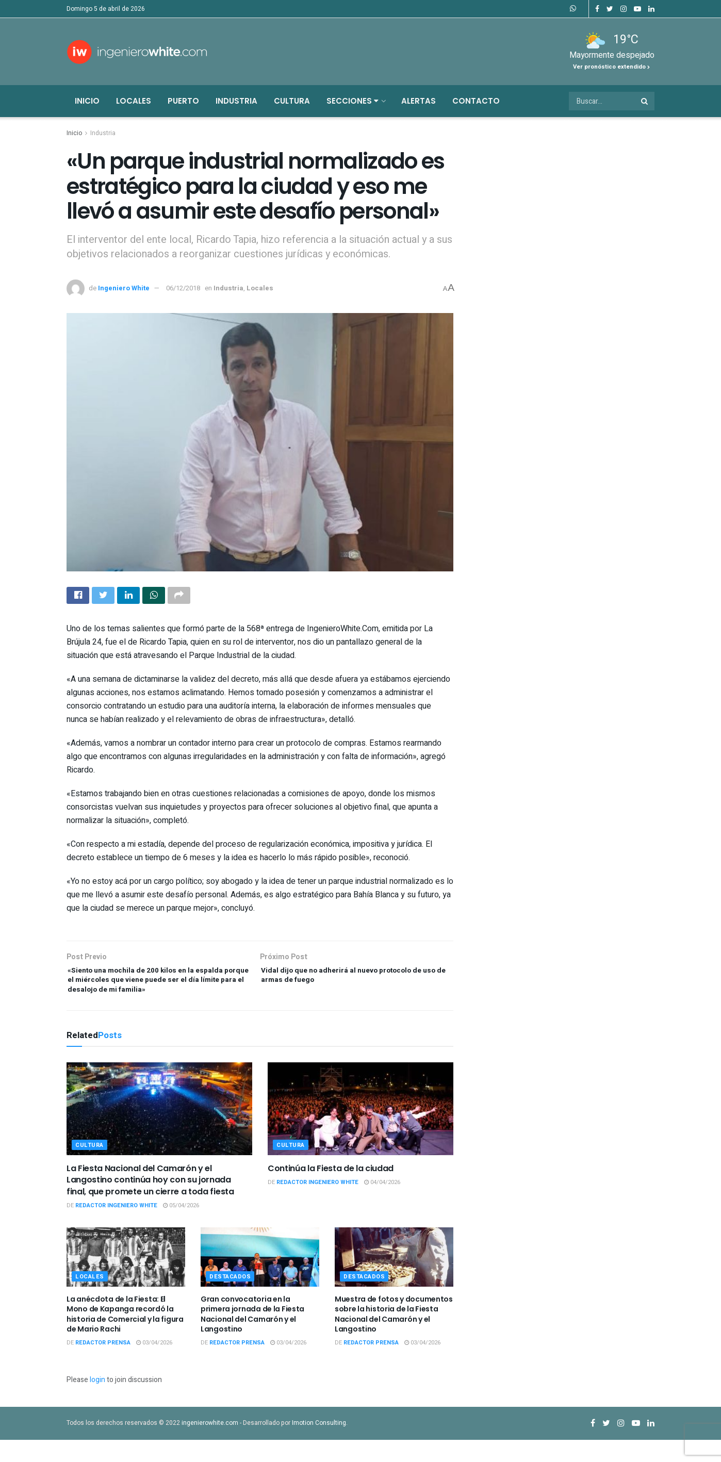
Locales (133, 100)
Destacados (230, 1298)
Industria (236, 100)
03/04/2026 (154, 1364)
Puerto (183, 100)
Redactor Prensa (102, 1364)
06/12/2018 (183, 288)
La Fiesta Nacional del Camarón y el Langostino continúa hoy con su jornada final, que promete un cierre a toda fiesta (150, 1202)
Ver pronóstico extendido (611, 66)
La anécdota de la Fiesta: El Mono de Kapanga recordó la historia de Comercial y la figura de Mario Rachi (125, 1336)
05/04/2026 (181, 1228)
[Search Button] (645, 101)
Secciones (352, 100)
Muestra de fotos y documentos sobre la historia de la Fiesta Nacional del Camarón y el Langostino (394, 1336)
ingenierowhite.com (210, 1445)
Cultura (292, 100)
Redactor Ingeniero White (116, 1228)
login (97, 1402)
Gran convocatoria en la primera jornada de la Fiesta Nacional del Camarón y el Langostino (252, 1336)
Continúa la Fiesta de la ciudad (331, 1190)
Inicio (87, 100)
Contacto (476, 100)
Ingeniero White (124, 288)
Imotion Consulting (319, 1445)
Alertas (418, 100)
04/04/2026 (382, 1205)
